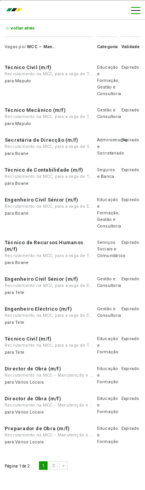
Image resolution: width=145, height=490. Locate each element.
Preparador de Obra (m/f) (37, 428)
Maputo (23, 80)
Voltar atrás (23, 28)
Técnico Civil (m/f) (28, 67)
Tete (19, 292)
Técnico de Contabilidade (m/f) (44, 170)
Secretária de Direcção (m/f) (41, 140)
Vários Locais (29, 382)
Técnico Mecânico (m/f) (35, 110)
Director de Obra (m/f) (33, 369)
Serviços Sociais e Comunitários (111, 249)
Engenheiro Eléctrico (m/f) (38, 309)
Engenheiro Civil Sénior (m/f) (41, 200)
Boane (22, 153)
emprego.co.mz (16, 10)
